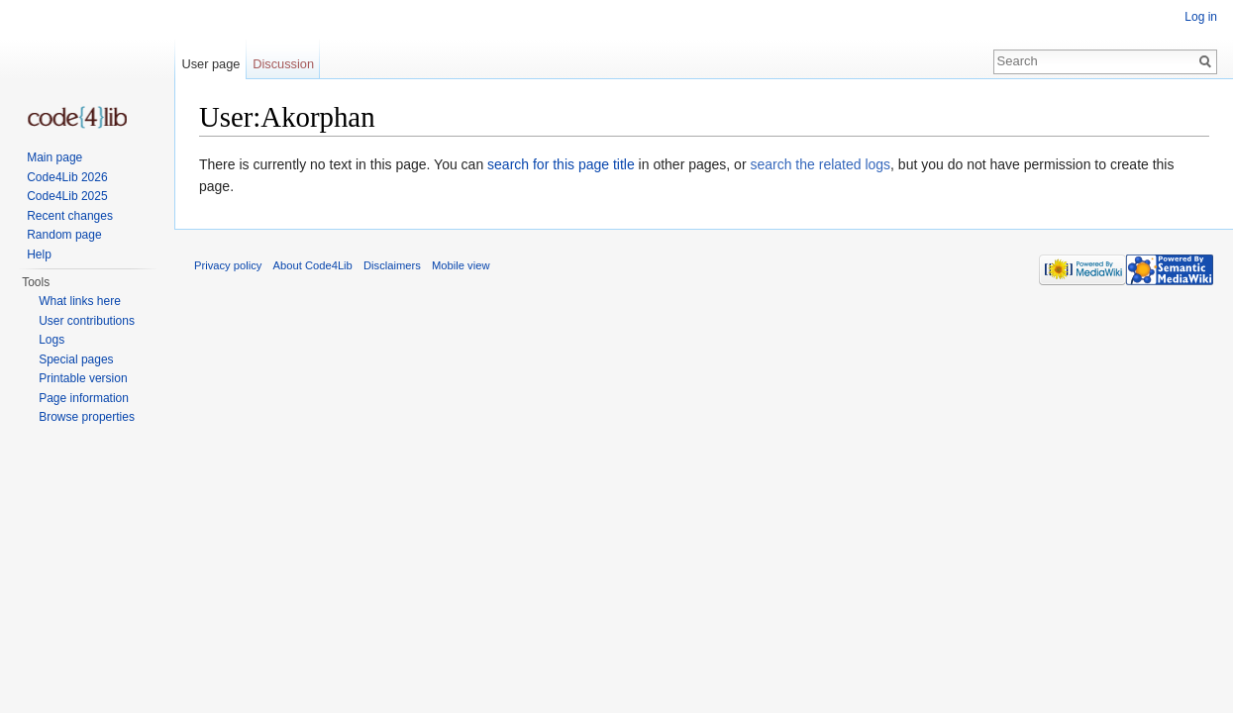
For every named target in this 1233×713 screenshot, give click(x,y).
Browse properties (87, 417)
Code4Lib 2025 (67, 196)
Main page (54, 157)
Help (39, 254)
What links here (80, 301)
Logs (51, 340)
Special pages (76, 359)
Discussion (283, 63)
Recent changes (70, 216)
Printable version (83, 378)
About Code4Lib (313, 265)
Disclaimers (392, 265)
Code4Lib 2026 (67, 177)
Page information (84, 398)
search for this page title (561, 164)
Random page (64, 235)
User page (210, 63)
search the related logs (820, 164)
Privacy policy (227, 265)
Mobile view (460, 265)
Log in (1200, 17)
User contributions (87, 321)
